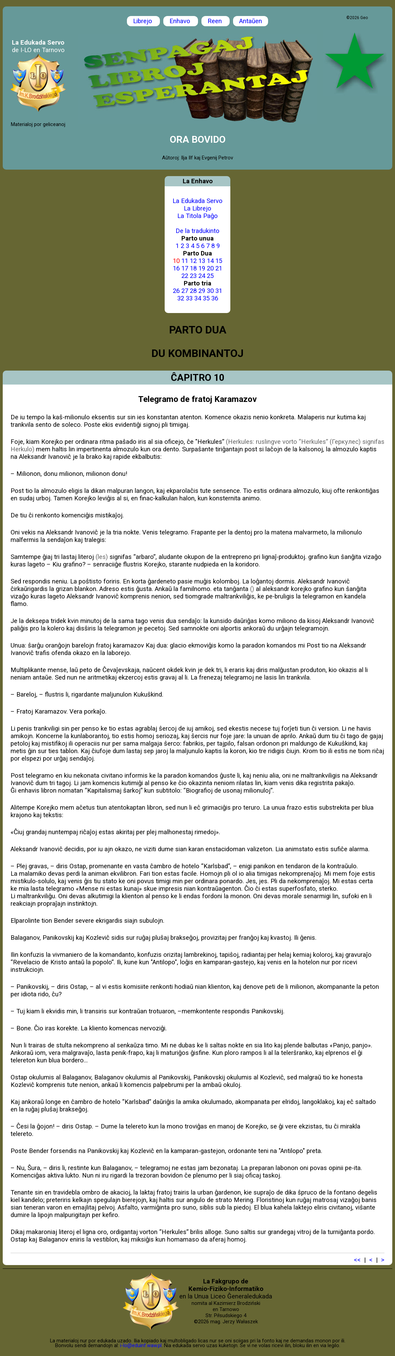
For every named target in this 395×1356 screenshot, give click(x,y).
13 (201, 261)
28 (193, 291)
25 (210, 276)
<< (357, 1260)
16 (176, 268)
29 (201, 291)
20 (210, 268)
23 (193, 276)
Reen (215, 21)
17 (184, 268)
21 (218, 268)
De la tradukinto (197, 231)
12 (193, 261)
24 (201, 276)
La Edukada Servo (197, 201)
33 (189, 298)
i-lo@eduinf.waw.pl (141, 1345)
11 (184, 261)
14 (210, 261)
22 (184, 276)
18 (193, 268)
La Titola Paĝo (197, 216)
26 (176, 291)
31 (218, 291)
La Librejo (197, 208)
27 (184, 291)
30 (210, 291)
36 (214, 298)
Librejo (143, 21)
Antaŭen (250, 21)
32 (180, 298)
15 (218, 261)
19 (201, 268)
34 (197, 298)
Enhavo (180, 21)
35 (206, 298)
